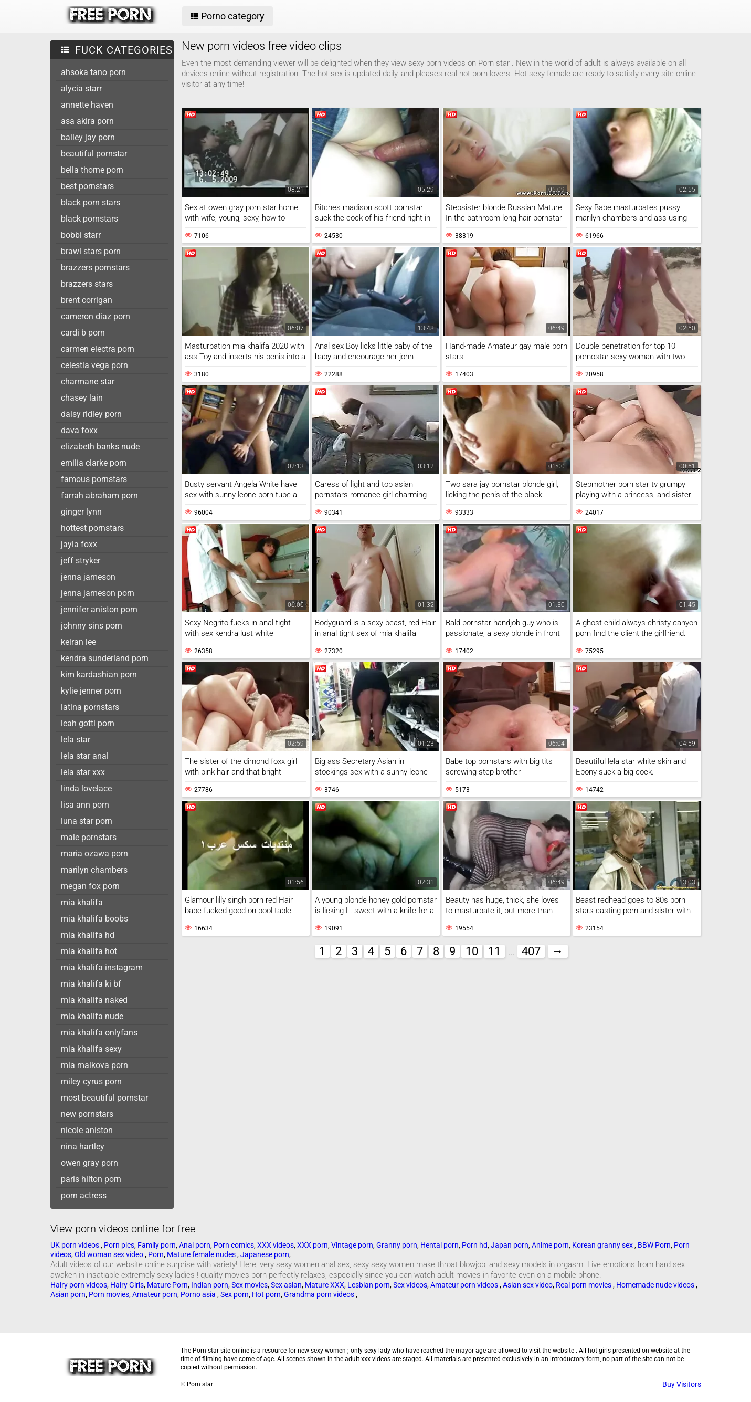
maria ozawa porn (94, 854)
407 (531, 951)
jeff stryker (80, 561)
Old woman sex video (110, 1254)
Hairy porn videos (78, 1285)
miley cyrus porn (91, 1081)
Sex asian (286, 1285)
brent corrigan (86, 300)
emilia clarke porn (93, 463)
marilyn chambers (94, 870)
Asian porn (68, 1294)
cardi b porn (83, 333)
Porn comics (234, 1245)
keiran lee (78, 642)
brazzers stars (87, 284)
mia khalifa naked (94, 1000)
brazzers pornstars (95, 268)
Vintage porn (352, 1245)
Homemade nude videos (656, 1285)
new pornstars (87, 1114)
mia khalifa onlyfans (99, 1033)
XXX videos (275, 1245)
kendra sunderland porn (105, 658)
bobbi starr (81, 235)
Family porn (156, 1245)
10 (472, 951)
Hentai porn (439, 1245)
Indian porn (209, 1285)
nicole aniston (87, 1130)
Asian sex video (528, 1285)
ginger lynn (81, 512)
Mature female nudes (202, 1254)
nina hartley (82, 1147)
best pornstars (87, 186)
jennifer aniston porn (99, 609)
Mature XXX (324, 1285)
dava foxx (79, 430)
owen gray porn (89, 1163)
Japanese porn (264, 1254)
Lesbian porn (368, 1285)
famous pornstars (94, 479)
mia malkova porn (94, 1065)
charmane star (87, 381)
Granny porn (396, 1245)
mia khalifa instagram (102, 967)
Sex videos (410, 1285)
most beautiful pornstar (104, 1098)
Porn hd (475, 1245)
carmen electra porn (97, 349)
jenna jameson (88, 577)
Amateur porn (154, 1294)
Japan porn (509, 1245)
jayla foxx (79, 544)
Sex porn (234, 1294)
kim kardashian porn (99, 674)
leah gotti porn (87, 723)
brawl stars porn (91, 251)
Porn (156, 1254)
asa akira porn (87, 121)
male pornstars (89, 837)
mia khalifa (82, 902)
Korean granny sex (603, 1245)
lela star (75, 740)
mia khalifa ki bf (91, 984)
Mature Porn (167, 1285)
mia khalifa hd (87, 935)
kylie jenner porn (91, 691)
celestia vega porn (94, 365)
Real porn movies (584, 1285)
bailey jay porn (88, 137)
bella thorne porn (92, 170)
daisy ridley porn (91, 414)
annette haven (87, 105)
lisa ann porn (85, 805)
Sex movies (249, 1285)
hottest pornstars (92, 528)
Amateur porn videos (465, 1285)
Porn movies (109, 1294)
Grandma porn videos (320, 1294)
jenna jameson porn (97, 593)
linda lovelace (86, 788)
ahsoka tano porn (93, 72)
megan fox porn (90, 886)
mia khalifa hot (89, 951)
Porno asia (199, 1294)
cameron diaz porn (95, 316)
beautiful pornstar (94, 154)
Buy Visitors (681, 1384)
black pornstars (89, 219)
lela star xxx (83, 772)
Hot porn (266, 1294)
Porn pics (119, 1245)
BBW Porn (654, 1245)
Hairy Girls (127, 1285)
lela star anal (85, 756)
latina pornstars (90, 707)
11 (494, 951)
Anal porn (194, 1245)
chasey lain (82, 398)
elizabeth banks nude (100, 447)
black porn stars (90, 202)
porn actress (84, 1195)
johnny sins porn (91, 626)
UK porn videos (75, 1245)
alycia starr (81, 88)
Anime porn (550, 1245)
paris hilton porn (91, 1179)
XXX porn (312, 1245)
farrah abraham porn (99, 495)
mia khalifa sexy (91, 1049)
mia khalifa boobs (94, 919)
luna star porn (86, 821)
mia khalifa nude (92, 1016)
